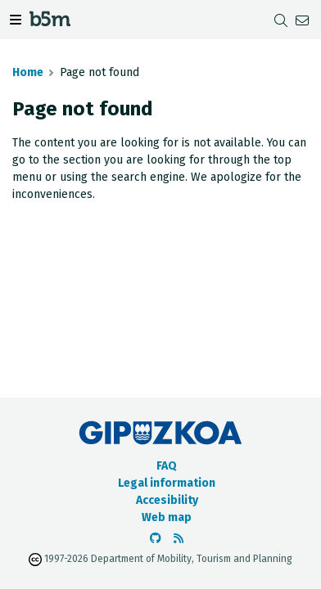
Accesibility (167, 500)
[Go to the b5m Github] (155, 539)
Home (27, 72)
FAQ (166, 466)
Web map (167, 517)
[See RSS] (178, 539)
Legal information (166, 483)
